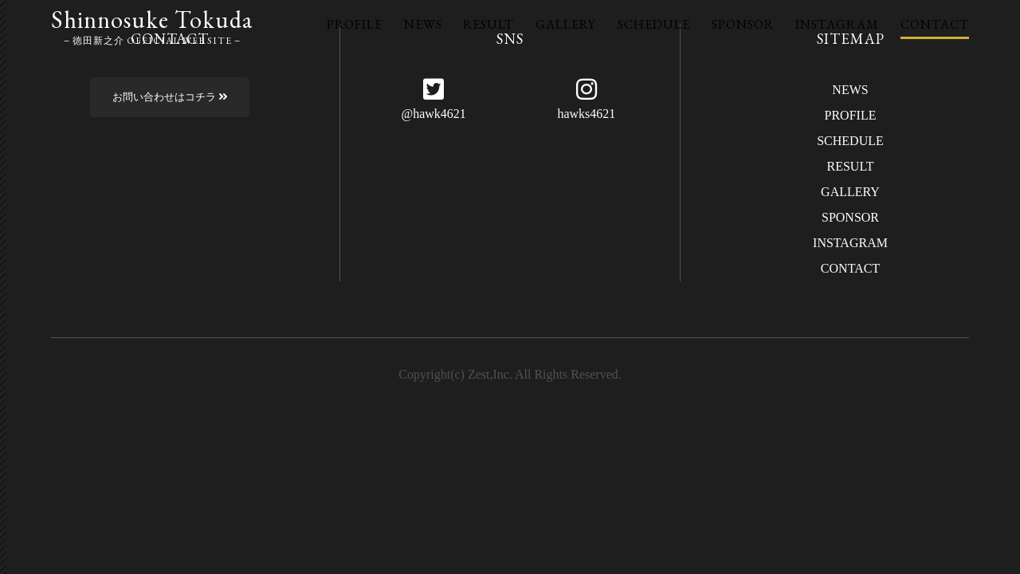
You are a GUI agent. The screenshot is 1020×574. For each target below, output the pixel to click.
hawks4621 (586, 113)
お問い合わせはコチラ (169, 97)
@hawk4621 (433, 113)
